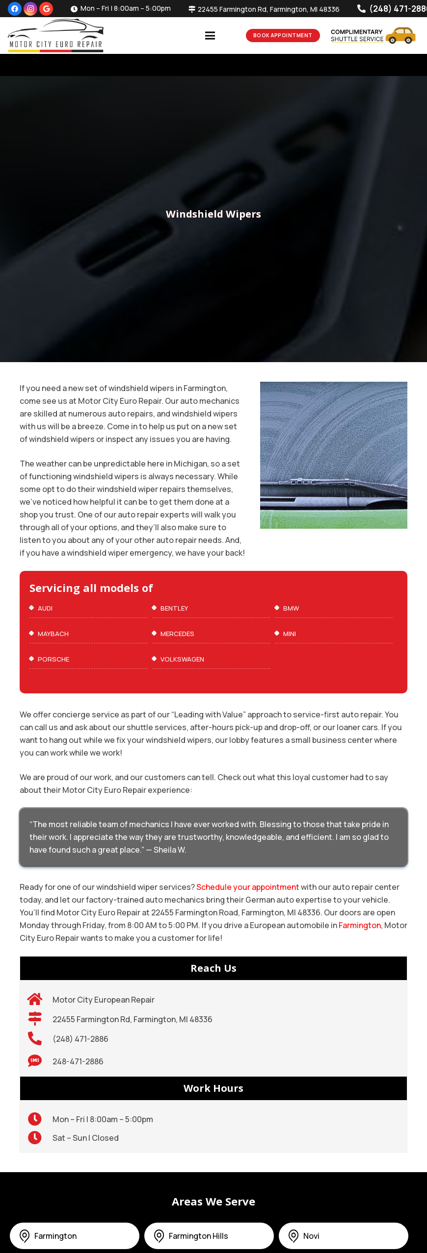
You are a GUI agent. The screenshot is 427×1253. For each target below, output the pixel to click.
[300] (56, 35)
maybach (53, 633)
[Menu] (210, 36)
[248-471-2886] (40, 1061)
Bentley (174, 608)
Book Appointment (283, 35)
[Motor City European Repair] (40, 999)
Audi (45, 608)
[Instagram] (30, 9)
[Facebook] (15, 9)
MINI (289, 633)
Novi (311, 1235)
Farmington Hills (198, 1235)
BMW (291, 608)
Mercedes (177, 633)
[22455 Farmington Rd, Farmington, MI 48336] (40, 1019)
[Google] (46, 9)
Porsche (53, 659)
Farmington (360, 925)
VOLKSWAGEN (182, 659)
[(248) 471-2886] (40, 1039)
